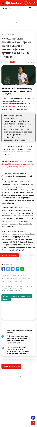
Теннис (18, 291)
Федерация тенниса (9, 286)
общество (19, 288)
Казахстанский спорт (25, 286)
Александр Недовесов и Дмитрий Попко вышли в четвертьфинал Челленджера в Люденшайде (18, 164)
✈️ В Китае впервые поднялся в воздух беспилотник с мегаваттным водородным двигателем (19, 338)
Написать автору (29, 62)
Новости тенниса (8, 288)
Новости (12, 14)
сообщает (12, 106)
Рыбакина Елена (8, 291)
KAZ (33, 3)
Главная (4, 14)
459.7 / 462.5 (8, 9)
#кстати (19, 35)
